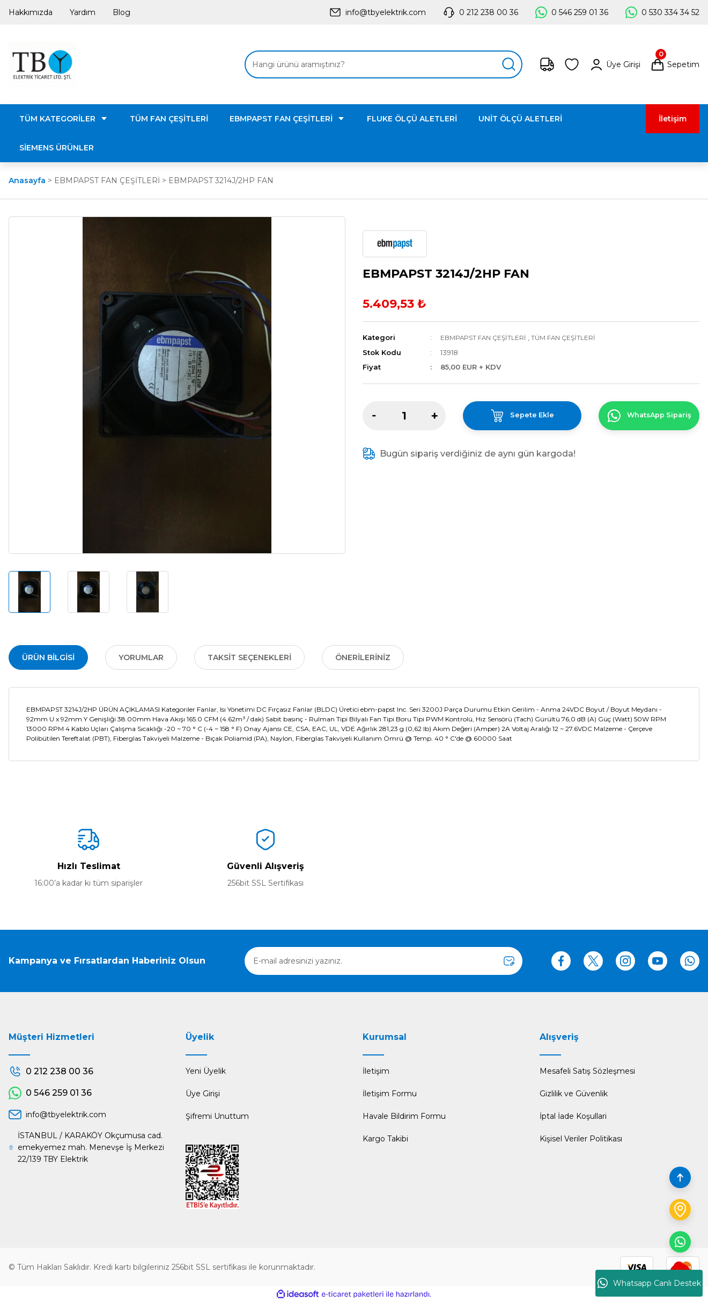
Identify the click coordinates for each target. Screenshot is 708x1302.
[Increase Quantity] (434, 415)
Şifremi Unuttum (217, 1116)
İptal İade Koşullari (573, 1116)
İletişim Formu (390, 1093)
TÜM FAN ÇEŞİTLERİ (570, 337)
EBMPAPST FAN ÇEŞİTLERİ (486, 337)
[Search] (383, 64)
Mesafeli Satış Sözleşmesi (587, 1071)
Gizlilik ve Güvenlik (574, 1093)
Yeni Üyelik (206, 1071)
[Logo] (42, 64)
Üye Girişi (203, 1093)
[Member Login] (614, 64)
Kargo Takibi (385, 1139)
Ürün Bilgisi (48, 657)
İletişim (376, 1071)
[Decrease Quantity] (374, 415)
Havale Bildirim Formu (404, 1116)
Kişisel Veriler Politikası (581, 1139)
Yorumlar (141, 657)
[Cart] (674, 64)
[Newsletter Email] (383, 961)
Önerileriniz (362, 657)
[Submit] (509, 961)
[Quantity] (404, 415)
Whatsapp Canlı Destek (649, 1283)
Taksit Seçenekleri (249, 657)
